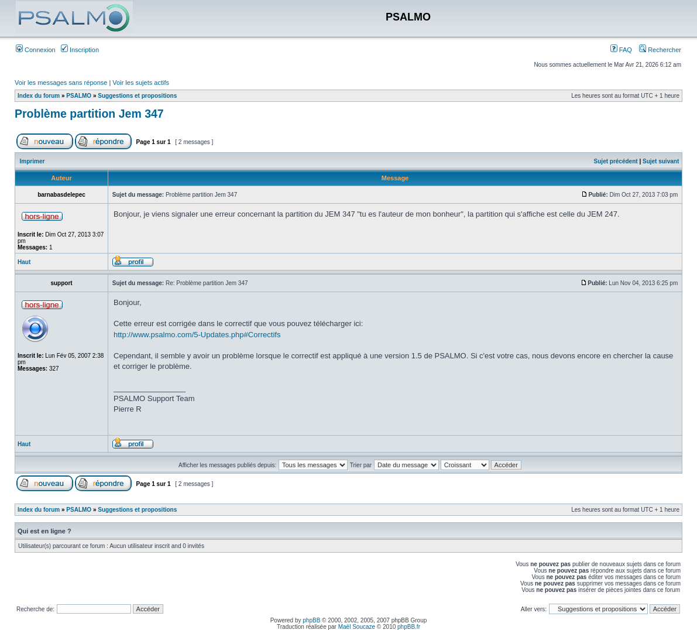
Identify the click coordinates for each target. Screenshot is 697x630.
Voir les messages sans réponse (61, 82)
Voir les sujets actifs (140, 82)
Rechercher (660, 49)
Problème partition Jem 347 (89, 113)
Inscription (80, 49)
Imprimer (32, 161)
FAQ (621, 49)
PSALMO (78, 96)
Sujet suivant (661, 161)
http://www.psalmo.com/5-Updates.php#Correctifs (197, 334)
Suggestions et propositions (137, 96)
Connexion (36, 49)
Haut (24, 262)
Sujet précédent (616, 161)
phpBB (311, 620)
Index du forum (39, 96)
